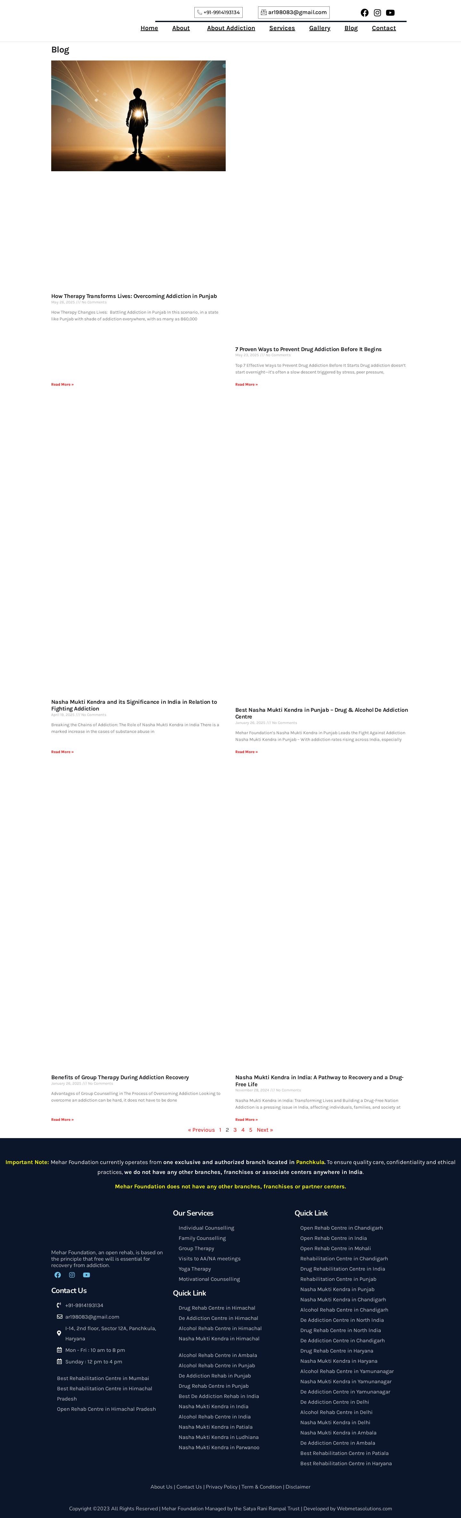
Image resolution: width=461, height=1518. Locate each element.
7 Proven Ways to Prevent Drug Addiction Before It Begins (308, 349)
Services (282, 28)
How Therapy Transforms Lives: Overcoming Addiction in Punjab (134, 296)
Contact (384, 28)
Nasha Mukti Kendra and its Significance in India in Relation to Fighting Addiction (134, 705)
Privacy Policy (222, 1486)
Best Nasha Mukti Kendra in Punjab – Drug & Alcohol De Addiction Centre (321, 713)
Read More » (62, 384)
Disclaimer (298, 1486)
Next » (265, 1129)
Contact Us (189, 1486)
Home (149, 28)
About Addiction (231, 28)
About (181, 28)
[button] (182, 28)
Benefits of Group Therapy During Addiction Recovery (120, 1077)
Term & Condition (261, 1486)
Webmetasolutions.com (364, 1508)
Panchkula (310, 1162)
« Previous (201, 1129)
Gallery (319, 28)
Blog (351, 28)
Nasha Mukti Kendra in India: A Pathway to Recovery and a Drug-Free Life (319, 1081)
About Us (162, 1486)
